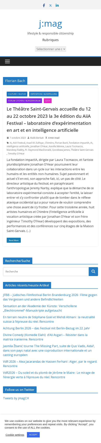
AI (11, 142)
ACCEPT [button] (33, 435)
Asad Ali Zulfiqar (35, 142)
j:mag (50, 23)
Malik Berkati (37, 137)
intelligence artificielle (18, 146)
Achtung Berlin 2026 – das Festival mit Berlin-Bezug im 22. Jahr (46, 328)
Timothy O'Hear (16, 153)
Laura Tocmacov (74, 146)
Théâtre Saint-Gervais (82, 149)
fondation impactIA (79, 142)
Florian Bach (61, 142)
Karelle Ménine (56, 146)
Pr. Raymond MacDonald (38, 149)
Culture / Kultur (17, 94)
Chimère (49, 142)
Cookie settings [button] (15, 434)
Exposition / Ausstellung (44, 94)
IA (91, 142)
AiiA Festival (19, 142)
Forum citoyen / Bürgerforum (24, 100)
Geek (47, 100)
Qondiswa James (61, 149)
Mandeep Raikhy (15, 149)
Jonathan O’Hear (39, 146)
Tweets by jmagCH (16, 398)
